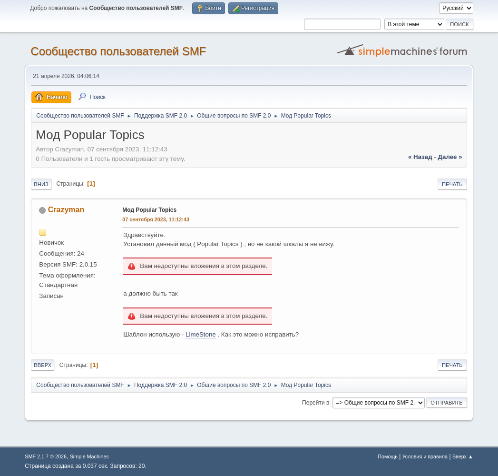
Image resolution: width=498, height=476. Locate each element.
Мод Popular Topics (149, 210)
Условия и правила (425, 456)
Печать (452, 184)
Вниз (41, 184)
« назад (420, 156)
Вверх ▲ (462, 456)
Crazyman (66, 210)
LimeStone (201, 334)
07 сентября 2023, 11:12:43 (155, 219)
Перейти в (315, 402)
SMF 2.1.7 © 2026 (46, 456)
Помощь (388, 456)
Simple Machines (89, 456)
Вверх (42, 365)
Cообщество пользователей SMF (118, 51)
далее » (450, 156)
